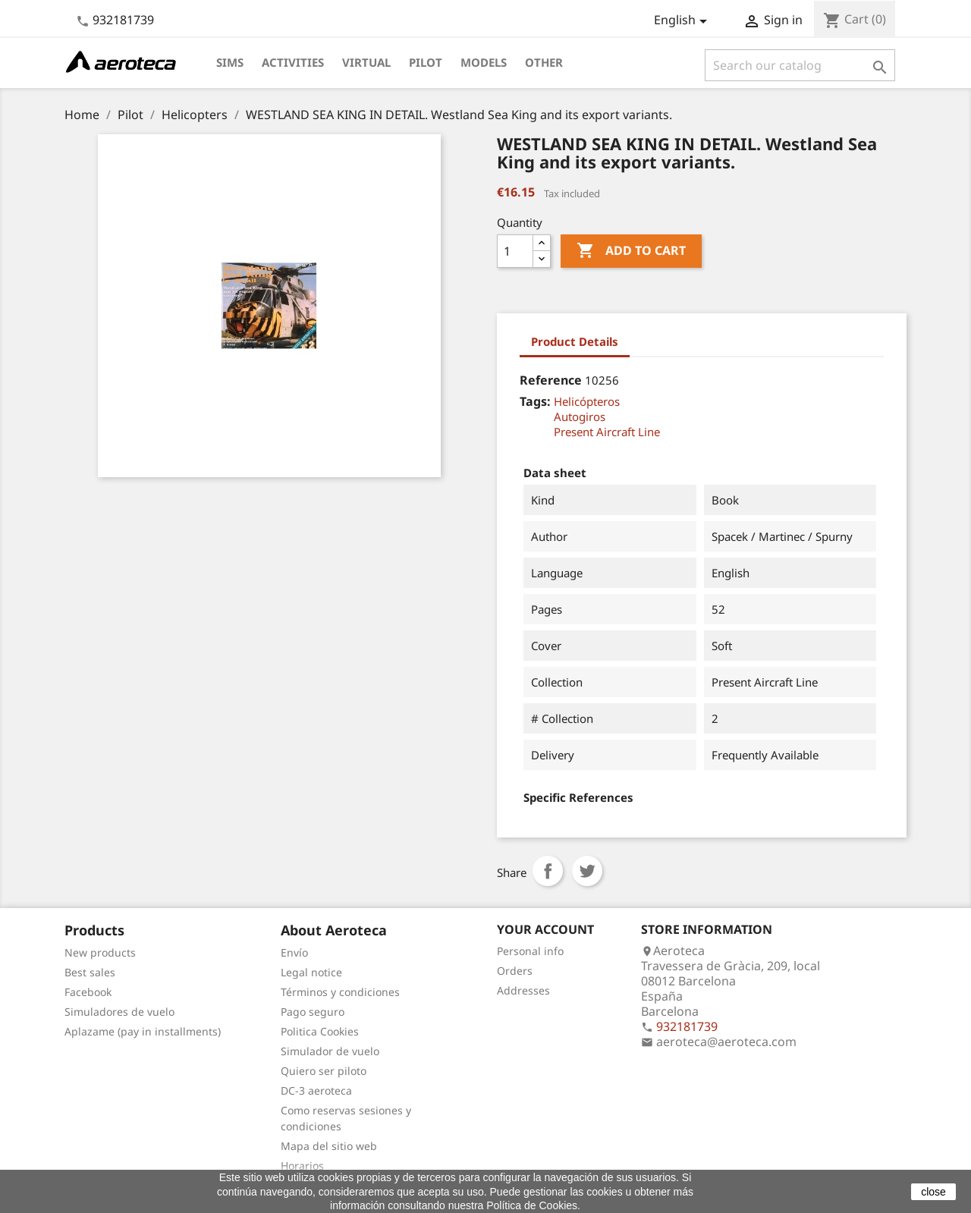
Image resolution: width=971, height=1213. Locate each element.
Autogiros (579, 416)
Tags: (535, 401)
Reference (551, 380)
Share (548, 871)
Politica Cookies (320, 1031)
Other (544, 62)
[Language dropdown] (683, 21)
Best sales (89, 972)
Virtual (366, 62)
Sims (230, 62)
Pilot (425, 62)
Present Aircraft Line (607, 431)
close (933, 1192)
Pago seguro (312, 1011)
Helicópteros (587, 401)
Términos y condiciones (340, 992)
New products (100, 952)
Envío (294, 952)
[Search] (800, 65)
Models (483, 62)
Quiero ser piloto (323, 1071)
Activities (293, 62)
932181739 (123, 19)
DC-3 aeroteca (316, 1090)
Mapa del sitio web (329, 1146)
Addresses (523, 990)
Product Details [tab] (574, 341)
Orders (515, 970)
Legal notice (311, 972)
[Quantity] (515, 251)
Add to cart (631, 251)
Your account (545, 929)
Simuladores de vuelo (119, 1011)
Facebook (88, 992)
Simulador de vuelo (330, 1051)
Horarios (302, 1165)
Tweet (587, 871)
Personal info (530, 951)
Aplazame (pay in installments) (142, 1031)
